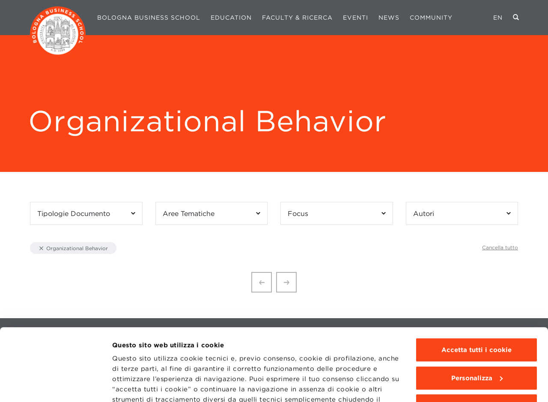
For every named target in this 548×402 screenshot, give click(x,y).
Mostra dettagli (137, 385)
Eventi (355, 17)
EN (498, 17)
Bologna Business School (148, 17)
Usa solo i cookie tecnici (476, 338)
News (388, 17)
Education (231, 17)
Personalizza (477, 310)
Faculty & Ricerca (297, 17)
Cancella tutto (500, 247)
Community (431, 17)
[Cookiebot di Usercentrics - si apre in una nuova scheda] (55, 385)
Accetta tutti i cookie (476, 282)
